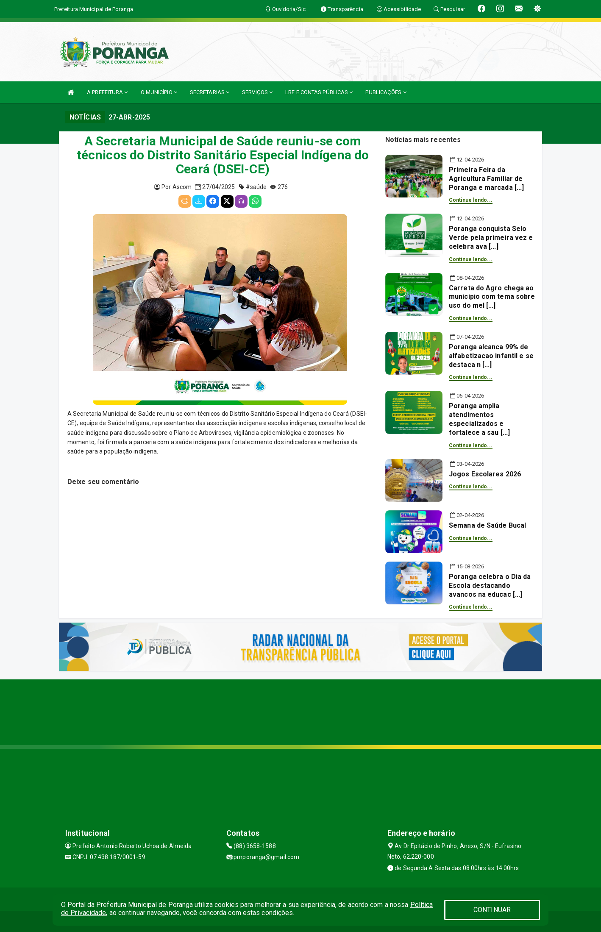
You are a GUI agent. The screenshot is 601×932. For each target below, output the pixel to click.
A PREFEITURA (107, 92)
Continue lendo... (470, 200)
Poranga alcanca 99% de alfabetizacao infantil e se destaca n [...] (491, 356)
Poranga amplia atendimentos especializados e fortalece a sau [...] (479, 419)
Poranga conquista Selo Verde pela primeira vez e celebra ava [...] (491, 237)
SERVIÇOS (257, 92)
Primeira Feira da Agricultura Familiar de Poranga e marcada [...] (486, 179)
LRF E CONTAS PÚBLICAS (319, 92)
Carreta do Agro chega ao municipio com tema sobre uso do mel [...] (492, 297)
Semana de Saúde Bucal (487, 525)
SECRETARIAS (209, 92)
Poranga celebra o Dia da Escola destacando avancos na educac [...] (490, 585)
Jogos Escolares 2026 (485, 474)
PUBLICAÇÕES (385, 92)
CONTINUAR (492, 910)
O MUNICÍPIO (159, 92)
